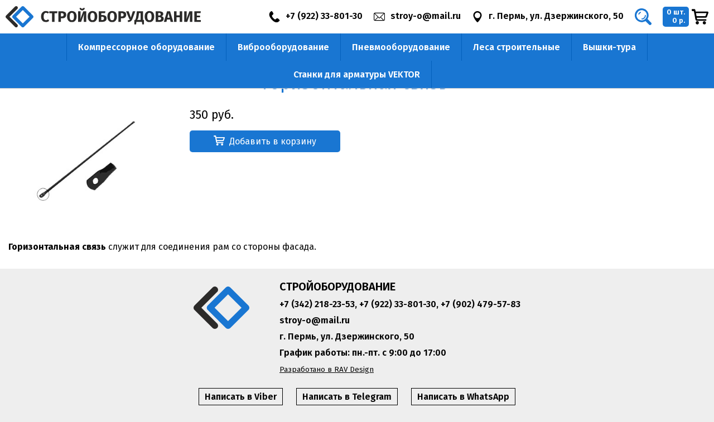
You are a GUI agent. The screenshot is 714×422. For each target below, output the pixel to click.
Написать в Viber (241, 396)
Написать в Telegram (347, 396)
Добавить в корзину (265, 141)
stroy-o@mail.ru (314, 320)
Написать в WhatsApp (463, 396)
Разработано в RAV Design (326, 369)
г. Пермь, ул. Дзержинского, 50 (346, 336)
